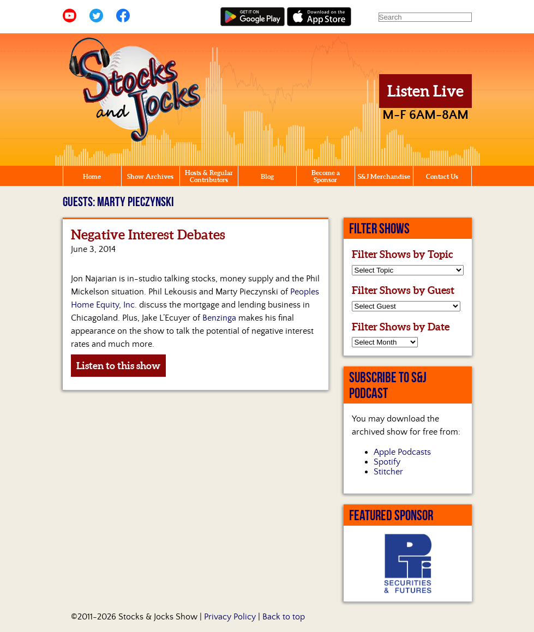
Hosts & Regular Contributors (209, 176)
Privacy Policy (230, 617)
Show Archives (150, 176)
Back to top (283, 617)
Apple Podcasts (402, 452)
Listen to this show (118, 365)
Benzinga (219, 318)
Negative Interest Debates (148, 234)
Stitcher (388, 472)
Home (92, 176)
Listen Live (425, 91)
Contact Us (442, 176)
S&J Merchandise (384, 176)
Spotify (387, 462)
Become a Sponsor (325, 176)
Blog (267, 176)
